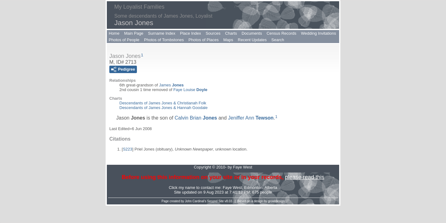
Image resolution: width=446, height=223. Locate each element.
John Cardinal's (195, 201)
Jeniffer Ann (250, 117)
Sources (213, 33)
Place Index (190, 33)
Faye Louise (190, 89)
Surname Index (161, 33)
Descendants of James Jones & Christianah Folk (163, 103)
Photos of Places (203, 39)
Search (277, 39)
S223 (127, 149)
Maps (228, 39)
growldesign (276, 201)
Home (114, 33)
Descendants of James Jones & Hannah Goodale (164, 107)
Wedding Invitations (318, 33)
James (171, 85)
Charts (231, 33)
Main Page (133, 33)
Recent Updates (252, 39)
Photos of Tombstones (164, 39)
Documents (252, 33)
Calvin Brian (196, 117)
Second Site (215, 201)
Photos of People (124, 39)
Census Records (281, 33)
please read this (304, 177)
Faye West (232, 187)
